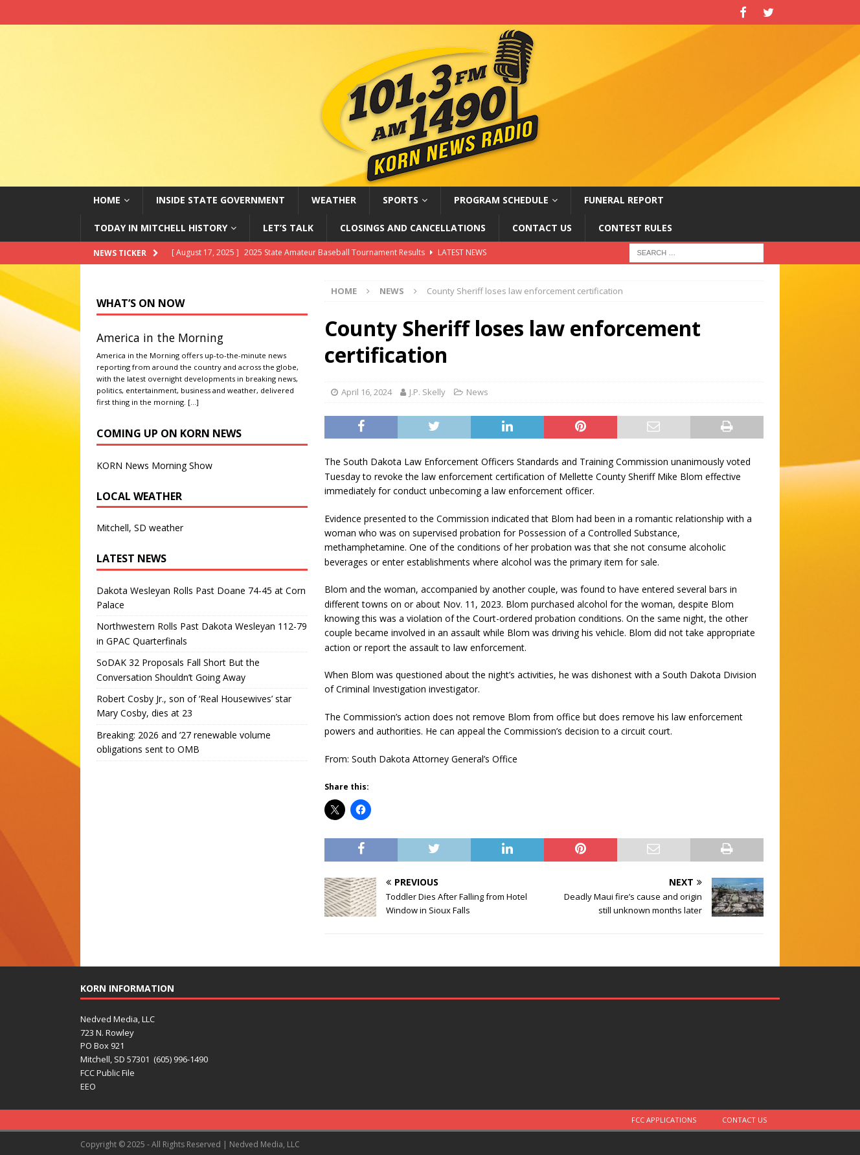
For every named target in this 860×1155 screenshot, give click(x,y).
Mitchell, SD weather (139, 526)
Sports (400, 198)
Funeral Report (624, 198)
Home (106, 198)
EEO (88, 1084)
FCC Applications (663, 1117)
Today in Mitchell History (160, 225)
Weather (333, 198)
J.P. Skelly (427, 390)
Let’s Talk (288, 225)
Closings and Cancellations (413, 225)
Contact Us (542, 225)
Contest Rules (635, 225)
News (477, 390)
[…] (193, 399)
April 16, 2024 (366, 390)
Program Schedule (501, 198)
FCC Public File (107, 1071)
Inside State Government (220, 198)
